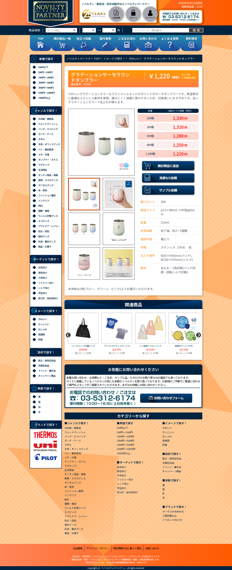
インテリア (43, 200)
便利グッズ (43, 236)
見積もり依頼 (168, 178)
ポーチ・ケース (45, 134)
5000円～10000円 (46, 92)
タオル (41, 139)
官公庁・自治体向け (48, 298)
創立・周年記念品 (47, 360)
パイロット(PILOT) (172, 520)
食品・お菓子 (44, 246)
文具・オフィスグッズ (49, 144)
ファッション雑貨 (47, 195)
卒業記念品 (43, 365)
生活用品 (42, 169)
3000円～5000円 (45, 87)
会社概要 (77, 548)
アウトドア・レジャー (49, 226)
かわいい (42, 319)
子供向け (42, 277)
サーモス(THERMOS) (173, 511)
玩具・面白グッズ (47, 241)
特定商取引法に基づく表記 (127, 548)
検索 (196, 30)
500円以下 (43, 67)
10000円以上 (44, 97)
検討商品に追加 (168, 165)
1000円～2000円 (45, 77)
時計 (40, 205)
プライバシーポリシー (97, 548)
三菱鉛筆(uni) (169, 515)
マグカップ (43, 164)
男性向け (42, 272)
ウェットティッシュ (48, 124)
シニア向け (43, 288)
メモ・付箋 (43, 154)
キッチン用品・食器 (48, 175)
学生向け (42, 293)
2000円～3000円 (45, 82)
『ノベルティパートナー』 (114, 567)
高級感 (41, 334)
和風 (40, 339)
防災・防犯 (43, 231)
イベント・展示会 (47, 370)
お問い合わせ (152, 548)
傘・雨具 (42, 190)
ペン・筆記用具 (45, 149)
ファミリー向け (45, 283)
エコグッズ (43, 221)
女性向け (42, 267)
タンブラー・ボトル (48, 159)
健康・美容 (43, 211)
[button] (198, 335)
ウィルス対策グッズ (48, 216)
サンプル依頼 (168, 190)
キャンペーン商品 (46, 375)
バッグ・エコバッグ (48, 129)
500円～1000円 (45, 72)
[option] (101, 142)
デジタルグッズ (45, 185)
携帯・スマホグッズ (48, 180)
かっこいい (43, 324)
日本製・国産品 (45, 118)
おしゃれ (42, 329)
